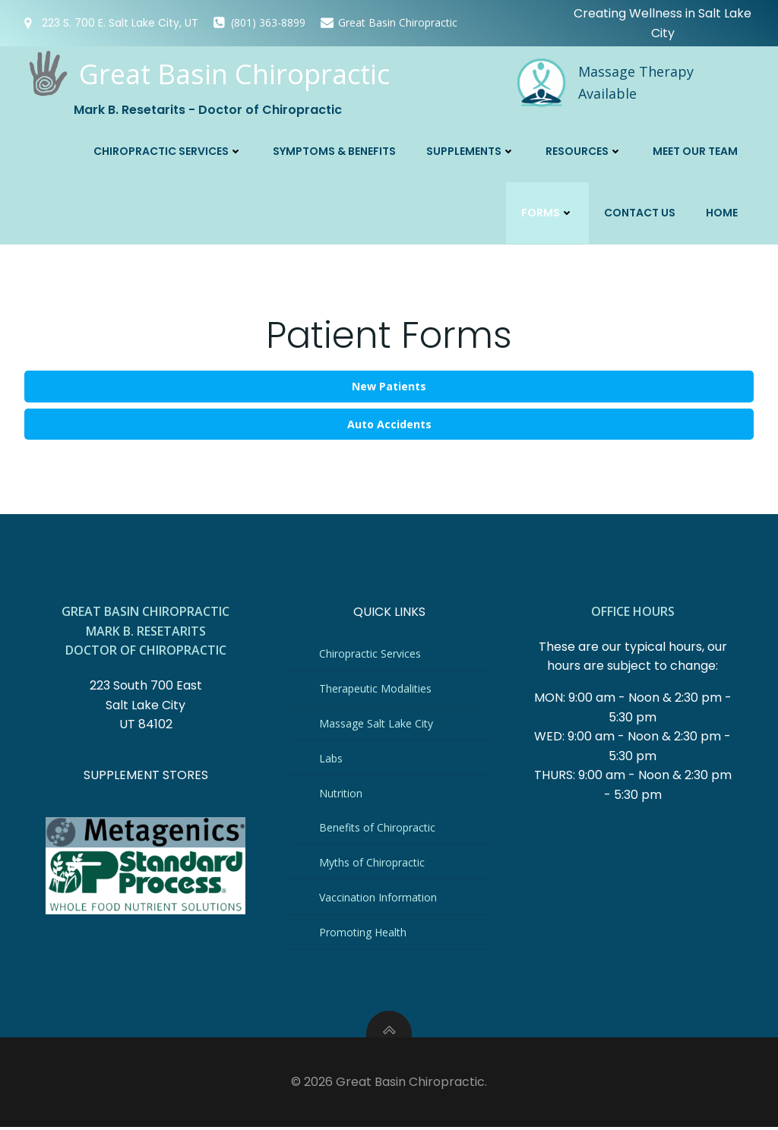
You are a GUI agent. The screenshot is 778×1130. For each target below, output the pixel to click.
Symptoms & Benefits (335, 149)
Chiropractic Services (168, 149)
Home (722, 211)
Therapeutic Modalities (376, 689)
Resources (584, 149)
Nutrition (341, 794)
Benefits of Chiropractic (378, 828)
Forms (548, 211)
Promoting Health (363, 933)
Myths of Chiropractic (372, 863)
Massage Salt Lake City (377, 724)
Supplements (471, 149)
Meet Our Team (695, 149)
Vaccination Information (379, 898)
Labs (331, 759)
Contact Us (640, 211)
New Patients (389, 384)
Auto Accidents (389, 422)
